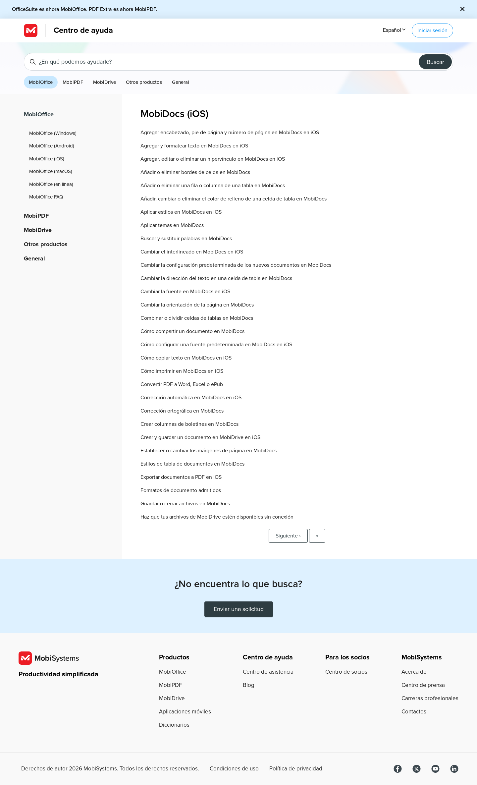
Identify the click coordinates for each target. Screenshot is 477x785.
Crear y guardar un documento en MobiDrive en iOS (200, 437)
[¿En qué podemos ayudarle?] (238, 62)
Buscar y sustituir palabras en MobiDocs (186, 238)
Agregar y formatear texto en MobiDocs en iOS (194, 145)
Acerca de (414, 671)
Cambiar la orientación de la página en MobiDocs (197, 305)
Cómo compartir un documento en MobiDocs (192, 331)
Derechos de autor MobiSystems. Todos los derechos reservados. (110, 769)
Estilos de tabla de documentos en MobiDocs (192, 464)
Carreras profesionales (429, 698)
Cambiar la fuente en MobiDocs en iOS (185, 291)
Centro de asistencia (268, 671)
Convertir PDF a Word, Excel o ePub (181, 384)
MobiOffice (41, 82)
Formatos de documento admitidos (180, 490)
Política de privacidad (295, 769)
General (180, 82)
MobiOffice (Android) (51, 146)
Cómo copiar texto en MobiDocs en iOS (186, 358)
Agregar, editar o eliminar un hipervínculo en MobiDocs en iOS (212, 159)
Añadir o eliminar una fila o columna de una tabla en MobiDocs (212, 185)
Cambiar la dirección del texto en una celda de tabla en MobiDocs (216, 278)
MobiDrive (104, 82)
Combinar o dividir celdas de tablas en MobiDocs (196, 318)
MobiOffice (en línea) (51, 184)
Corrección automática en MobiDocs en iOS (190, 397)
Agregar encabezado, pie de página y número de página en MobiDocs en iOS (229, 132)
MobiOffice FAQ (46, 197)
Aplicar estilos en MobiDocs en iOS (181, 212)
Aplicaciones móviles (185, 711)
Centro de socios (346, 671)
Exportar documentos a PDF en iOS (181, 477)
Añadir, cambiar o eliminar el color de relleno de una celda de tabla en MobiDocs (233, 199)
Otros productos (144, 82)
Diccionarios (174, 724)
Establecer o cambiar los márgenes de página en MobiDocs (208, 450)
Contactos (413, 711)
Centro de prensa (423, 685)
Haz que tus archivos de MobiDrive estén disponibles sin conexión (216, 517)
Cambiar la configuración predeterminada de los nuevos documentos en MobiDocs (235, 265)
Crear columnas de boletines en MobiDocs (189, 424)
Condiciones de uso (234, 769)
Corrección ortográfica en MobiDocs (182, 411)
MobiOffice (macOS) (50, 171)
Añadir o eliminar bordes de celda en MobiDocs (195, 172)
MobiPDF (73, 82)
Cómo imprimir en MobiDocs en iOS (181, 371)
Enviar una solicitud (239, 609)
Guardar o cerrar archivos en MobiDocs (185, 503)
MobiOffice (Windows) (53, 133)
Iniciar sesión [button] (432, 30)
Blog (248, 685)
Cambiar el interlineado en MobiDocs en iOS (191, 252)
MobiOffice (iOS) (46, 159)
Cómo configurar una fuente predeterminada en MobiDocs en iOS (216, 344)
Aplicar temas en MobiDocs (172, 225)
